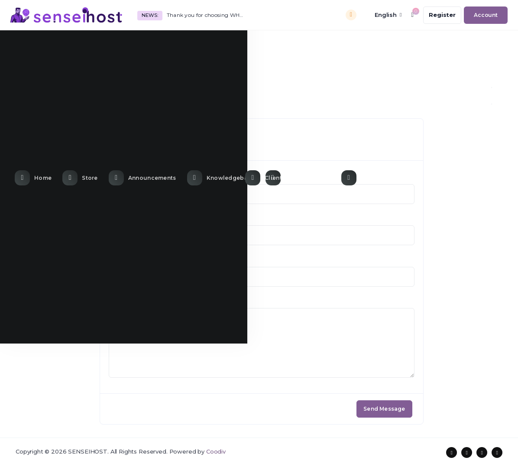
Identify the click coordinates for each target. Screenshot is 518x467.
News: (150, 15)
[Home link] (34, 44)
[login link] (486, 15)
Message (122, 300)
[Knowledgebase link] (222, 44)
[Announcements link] (143, 44)
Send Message (384, 408)
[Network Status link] (299, 44)
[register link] (442, 15)
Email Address (129, 217)
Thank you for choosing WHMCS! (207, 15)
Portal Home (35, 96)
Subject (120, 259)
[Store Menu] (81, 44)
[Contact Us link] (368, 44)
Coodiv (216, 451)
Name (117, 176)
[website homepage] (66, 15)
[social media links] (451, 452)
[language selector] (382, 14)
